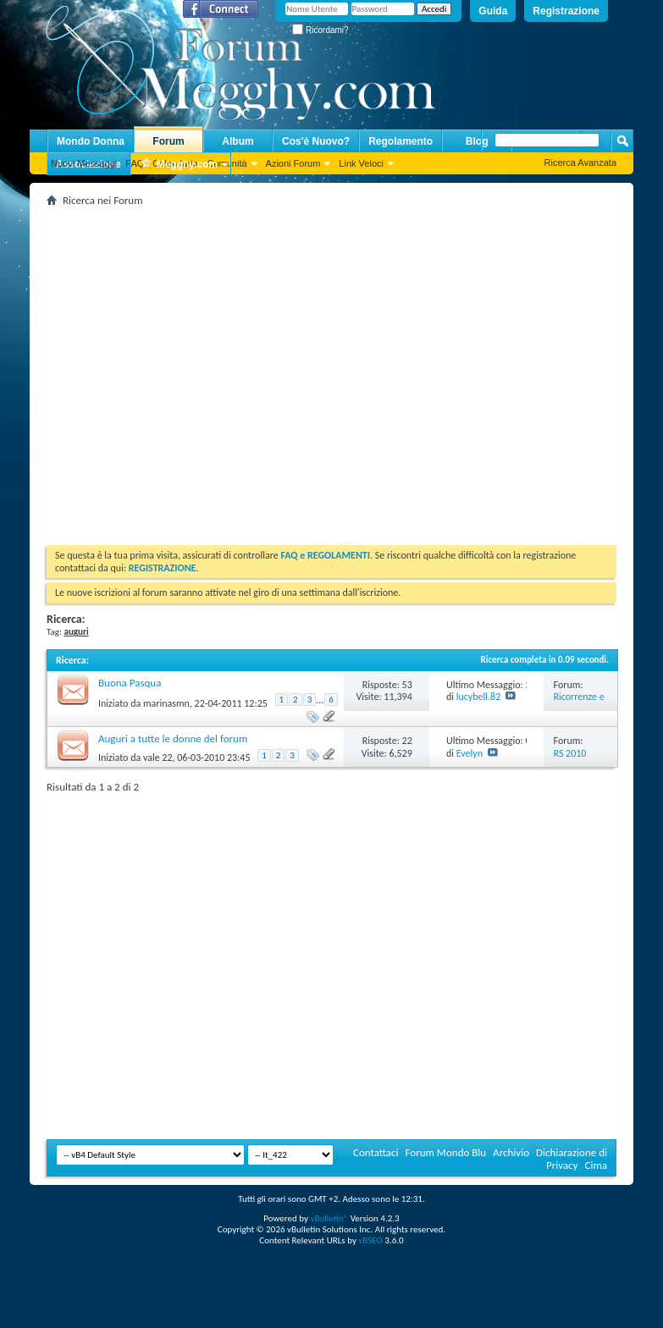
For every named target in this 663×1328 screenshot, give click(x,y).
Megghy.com (179, 165)
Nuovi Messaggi (84, 163)
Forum (168, 141)
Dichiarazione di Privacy (571, 1158)
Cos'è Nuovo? (316, 141)
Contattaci (376, 1152)
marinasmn (166, 703)
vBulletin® (329, 1218)
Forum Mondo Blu (446, 1152)
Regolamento (400, 141)
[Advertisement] (159, 369)
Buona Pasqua (129, 682)
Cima (595, 1165)
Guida (492, 11)
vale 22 (158, 757)
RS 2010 (570, 753)
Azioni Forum (293, 163)
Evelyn (469, 753)
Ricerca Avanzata (580, 162)
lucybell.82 (478, 697)
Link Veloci (361, 163)
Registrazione (566, 11)
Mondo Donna (90, 141)
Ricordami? (320, 30)
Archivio (511, 1152)
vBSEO (370, 1240)
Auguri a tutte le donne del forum (172, 738)
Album (237, 141)
